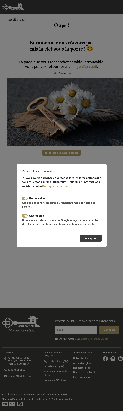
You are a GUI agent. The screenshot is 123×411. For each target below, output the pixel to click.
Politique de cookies (55, 186)
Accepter (90, 238)
